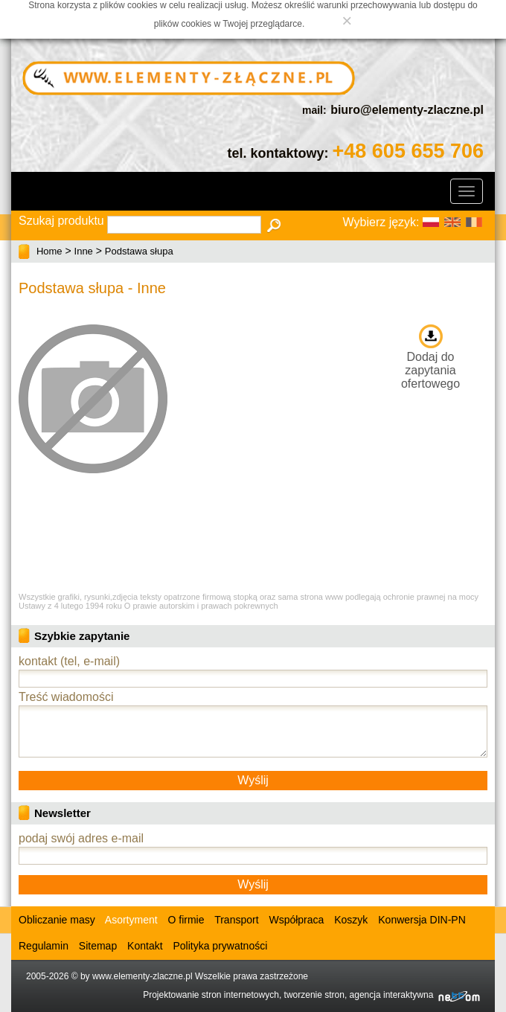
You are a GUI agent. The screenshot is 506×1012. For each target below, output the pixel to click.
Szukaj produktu (61, 220)
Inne (83, 251)
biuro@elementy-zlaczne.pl (407, 109)
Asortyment (130, 920)
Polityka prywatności (220, 946)
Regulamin (43, 946)
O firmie (186, 920)
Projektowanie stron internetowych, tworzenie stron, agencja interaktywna (311, 995)
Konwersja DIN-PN (421, 920)
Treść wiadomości (66, 697)
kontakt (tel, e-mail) (69, 661)
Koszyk (351, 920)
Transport (236, 920)
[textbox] (184, 225)
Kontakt (144, 946)
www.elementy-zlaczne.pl (142, 976)
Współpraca (296, 920)
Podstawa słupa (139, 251)
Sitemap (98, 946)
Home (49, 251)
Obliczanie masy (57, 920)
